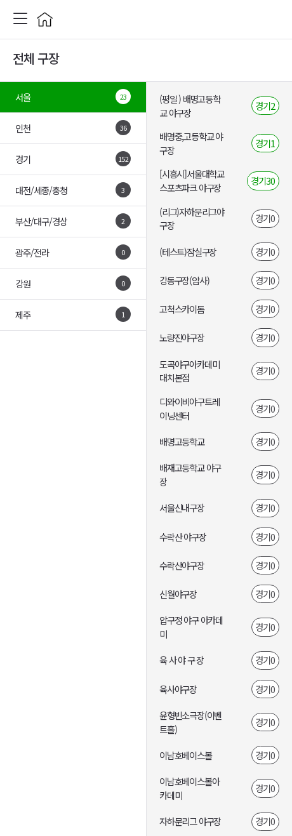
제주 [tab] (73, 314)
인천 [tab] (73, 127)
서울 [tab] (73, 96)
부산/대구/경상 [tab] (73, 221)
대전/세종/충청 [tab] (73, 189)
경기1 (265, 143)
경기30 (263, 180)
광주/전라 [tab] (73, 252)
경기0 (265, 218)
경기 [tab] (73, 158)
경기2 (265, 105)
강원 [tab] (73, 283)
